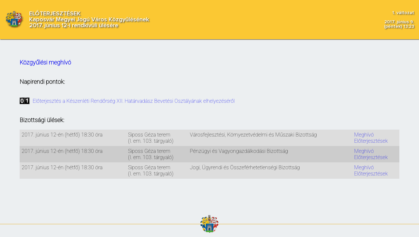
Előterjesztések (371, 141)
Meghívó (364, 135)
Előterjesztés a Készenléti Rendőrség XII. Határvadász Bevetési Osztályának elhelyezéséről (134, 101)
